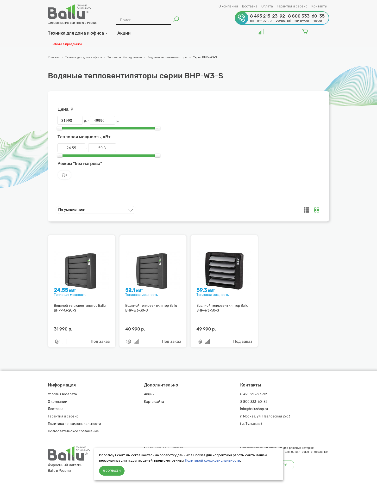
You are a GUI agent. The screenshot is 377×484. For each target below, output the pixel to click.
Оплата (267, 6)
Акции (149, 394)
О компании (228, 6)
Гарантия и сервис (292, 6)
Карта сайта (154, 402)
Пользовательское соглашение (73, 431)
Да (64, 174)
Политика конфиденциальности (74, 424)
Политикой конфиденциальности (212, 461)
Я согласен (112, 471)
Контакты (319, 6)
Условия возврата (62, 394)
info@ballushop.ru (254, 409)
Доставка (250, 6)
